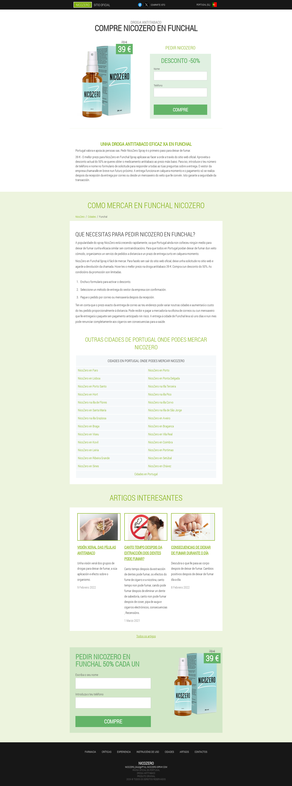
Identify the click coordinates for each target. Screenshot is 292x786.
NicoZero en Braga (88, 426)
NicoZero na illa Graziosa (92, 418)
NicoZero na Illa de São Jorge (165, 410)
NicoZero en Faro (88, 370)
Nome (157, 69)
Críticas (106, 752)
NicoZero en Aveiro (159, 418)
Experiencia (124, 752)
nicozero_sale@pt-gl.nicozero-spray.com (146, 766)
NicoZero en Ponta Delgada (164, 378)
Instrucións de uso (148, 752)
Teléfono (158, 85)
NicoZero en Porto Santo (92, 386)
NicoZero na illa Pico (159, 394)
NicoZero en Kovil (88, 442)
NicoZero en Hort (88, 394)
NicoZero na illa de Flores (92, 402)
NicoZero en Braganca (161, 426)
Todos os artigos (146, 636)
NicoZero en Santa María (92, 410)
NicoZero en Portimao (161, 450)
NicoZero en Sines (88, 466)
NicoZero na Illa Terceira (162, 386)
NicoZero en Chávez (159, 466)
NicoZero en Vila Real (160, 434)
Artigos (184, 752)
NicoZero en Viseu (88, 434)
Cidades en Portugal (146, 474)
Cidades (169, 752)
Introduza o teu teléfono (89, 694)
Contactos (201, 752)
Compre (180, 110)
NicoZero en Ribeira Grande (94, 458)
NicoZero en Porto (158, 370)
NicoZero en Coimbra (160, 442)
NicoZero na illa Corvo (160, 402)
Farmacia (90, 752)
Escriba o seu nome (86, 674)
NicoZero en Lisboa (89, 378)
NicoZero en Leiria (88, 450)
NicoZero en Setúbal (160, 458)
